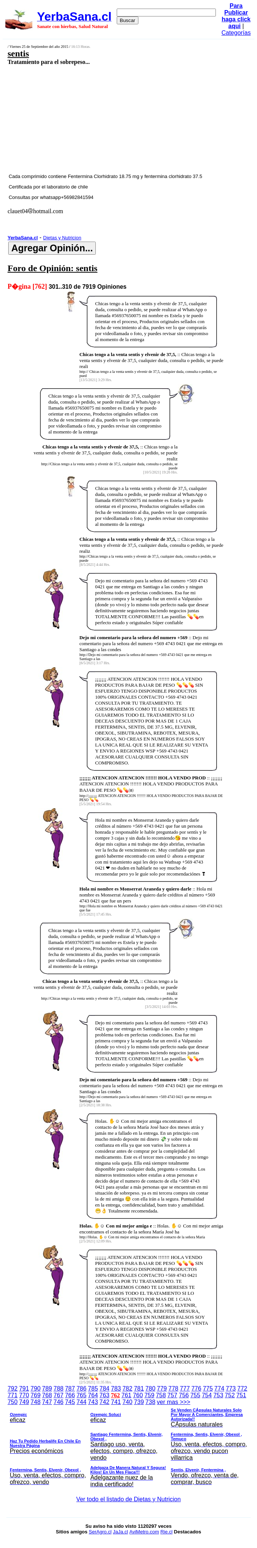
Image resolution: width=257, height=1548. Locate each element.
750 (12, 1402)
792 (12, 1388)
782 (127, 1388)
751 (241, 1395)
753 (218, 1395)
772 (242, 1388)
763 (105, 1395)
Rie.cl (166, 1532)
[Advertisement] (110, 119)
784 (105, 1388)
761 (127, 1395)
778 (173, 1388)
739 (139, 1402)
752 (230, 1395)
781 (139, 1388)
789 (47, 1388)
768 (47, 1395)
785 (93, 1388)
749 (24, 1402)
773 (231, 1388)
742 (105, 1402)
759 (149, 1395)
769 (36, 1395)
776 (196, 1388)
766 (70, 1395)
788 (58, 1388)
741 (116, 1402)
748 (36, 1402)
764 (93, 1395)
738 (151, 1402)
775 (208, 1388)
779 (162, 1388)
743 (93, 1402)
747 (47, 1402)
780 (151, 1388)
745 (70, 1402)
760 (138, 1395)
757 (172, 1395)
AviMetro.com (144, 1532)
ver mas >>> (128, 1444)
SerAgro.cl (100, 1532)
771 (12, 1395)
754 (207, 1395)
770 (24, 1395)
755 (195, 1395)
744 (81, 1402)
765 (81, 1395)
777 (185, 1388)
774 (219, 1388)
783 (116, 1388)
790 (36, 1388)
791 (24, 1388)
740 (127, 1402)
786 (81, 1388)
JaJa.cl (120, 1532)
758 (161, 1395)
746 (58, 1402)
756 (184, 1395)
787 (70, 1388)
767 (58, 1395)
